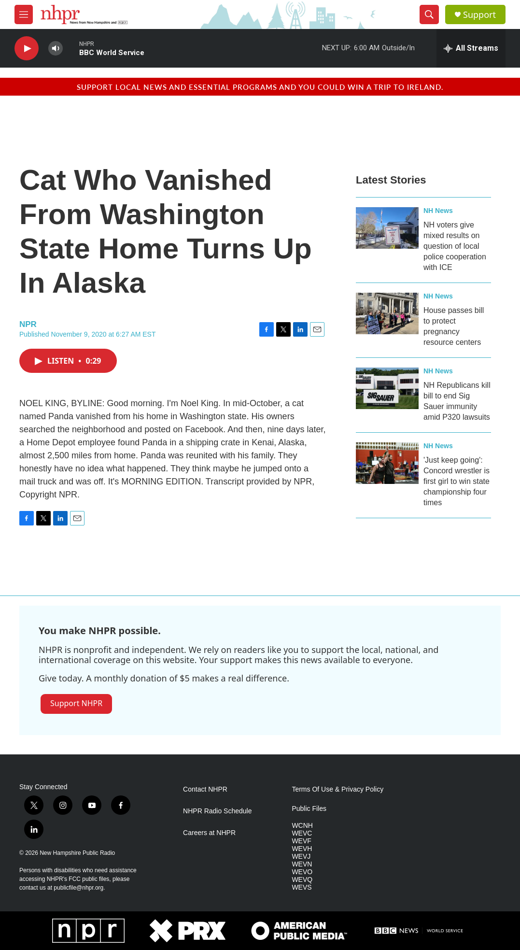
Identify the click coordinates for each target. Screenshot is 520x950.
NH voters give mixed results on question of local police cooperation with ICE (454, 246)
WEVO (302, 872)
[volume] (55, 48)
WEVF (301, 841)
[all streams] (471, 48)
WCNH (302, 825)
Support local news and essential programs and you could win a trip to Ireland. (260, 87)
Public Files (309, 808)
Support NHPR (76, 703)
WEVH (302, 848)
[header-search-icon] (429, 14)
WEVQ (302, 879)
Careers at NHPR (209, 833)
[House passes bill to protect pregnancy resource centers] (387, 313)
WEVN (302, 864)
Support (479, 15)
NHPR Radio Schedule (217, 811)
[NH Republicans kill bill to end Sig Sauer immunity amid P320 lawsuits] (387, 388)
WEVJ (301, 856)
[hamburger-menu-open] (23, 14)
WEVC (302, 833)
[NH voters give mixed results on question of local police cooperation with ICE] (387, 228)
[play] (26, 48)
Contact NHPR (205, 789)
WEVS (301, 887)
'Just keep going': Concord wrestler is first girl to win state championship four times (456, 481)
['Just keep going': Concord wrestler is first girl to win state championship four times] (387, 463)
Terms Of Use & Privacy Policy (337, 789)
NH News (438, 210)
